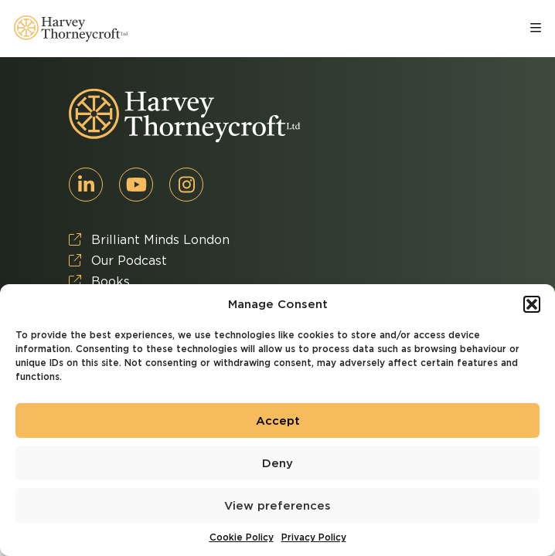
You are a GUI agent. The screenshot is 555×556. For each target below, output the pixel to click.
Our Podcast (118, 260)
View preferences (277, 506)
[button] (532, 304)
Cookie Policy (241, 537)
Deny (277, 463)
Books (99, 281)
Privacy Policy (313, 537)
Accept (278, 421)
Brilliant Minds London (149, 239)
